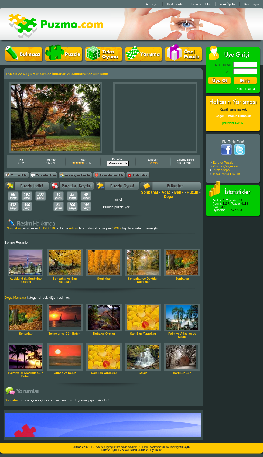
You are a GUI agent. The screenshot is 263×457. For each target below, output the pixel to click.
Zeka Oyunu (129, 450)
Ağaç (166, 192)
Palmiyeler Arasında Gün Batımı (25, 374)
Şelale (143, 372)
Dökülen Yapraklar (104, 372)
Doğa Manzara (35, 74)
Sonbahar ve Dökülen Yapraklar (143, 280)
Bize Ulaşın (251, 4)
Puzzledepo (221, 170)
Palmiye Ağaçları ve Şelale (182, 335)
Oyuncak (156, 450)
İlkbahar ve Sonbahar (70, 74)
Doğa (168, 196)
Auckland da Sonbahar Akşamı (26, 280)
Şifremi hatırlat (246, 88)
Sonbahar (149, 192)
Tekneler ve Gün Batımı (65, 333)
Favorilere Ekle (201, 4)
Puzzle (11, 74)
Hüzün (192, 192)
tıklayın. (185, 447)
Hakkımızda (175, 4)
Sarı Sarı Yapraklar (143, 333)
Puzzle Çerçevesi (225, 166)
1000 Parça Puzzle (226, 174)
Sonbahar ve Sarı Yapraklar (65, 280)
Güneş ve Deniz (65, 372)
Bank (178, 192)
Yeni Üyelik (227, 4)
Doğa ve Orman (104, 333)
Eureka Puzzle (223, 162)
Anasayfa (152, 4)
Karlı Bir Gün (182, 372)
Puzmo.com (80, 447)
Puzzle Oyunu (110, 450)
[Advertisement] (155, 117)
